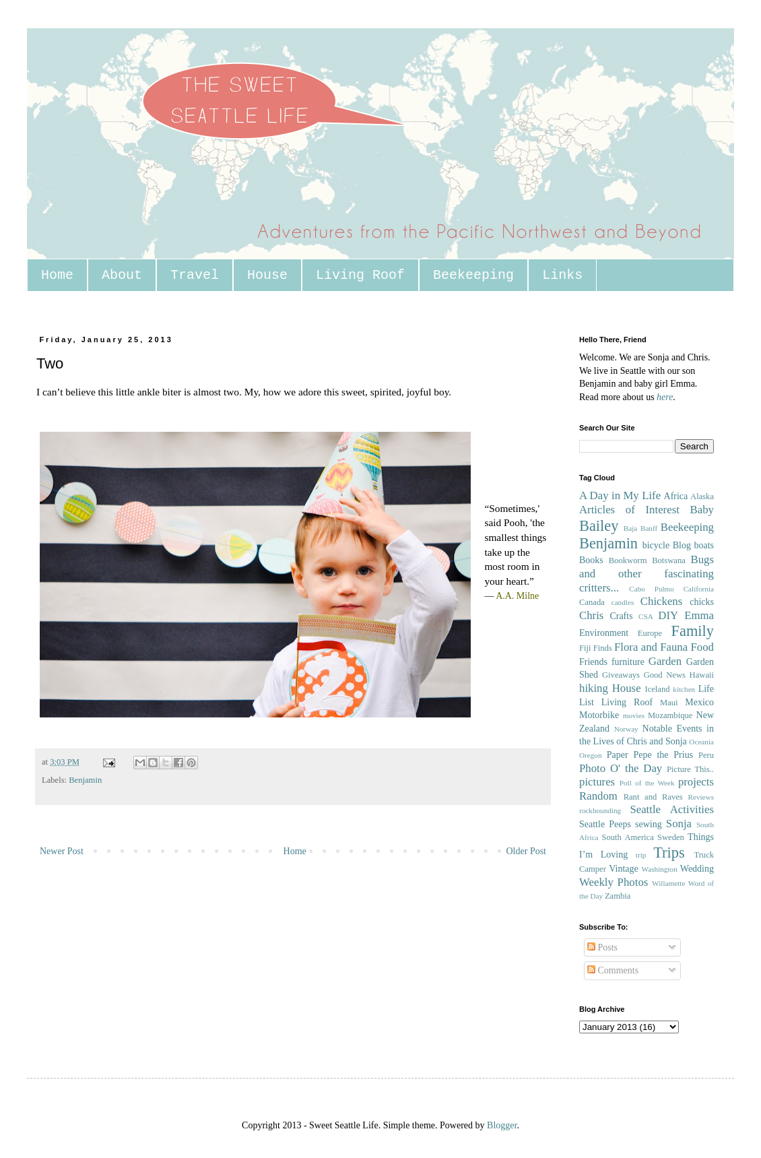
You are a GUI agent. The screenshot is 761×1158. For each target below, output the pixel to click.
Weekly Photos (613, 882)
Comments (612, 970)
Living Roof (360, 275)
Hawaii (702, 675)
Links (562, 275)
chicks (702, 602)
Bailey (598, 525)
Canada (592, 602)
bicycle (655, 545)
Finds (602, 648)
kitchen (684, 689)
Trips (668, 852)
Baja (631, 528)
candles (622, 602)
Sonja (679, 823)
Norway (626, 729)
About (122, 275)
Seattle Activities (672, 809)
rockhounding (600, 810)
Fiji (585, 648)
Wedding (697, 869)
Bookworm (628, 560)
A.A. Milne (517, 596)
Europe (650, 633)
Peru (706, 755)
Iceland (656, 689)
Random (598, 796)
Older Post (526, 851)
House (267, 275)
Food (702, 647)
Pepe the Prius (663, 755)
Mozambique (670, 715)
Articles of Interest (629, 509)
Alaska (702, 496)
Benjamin (85, 780)
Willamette (668, 883)
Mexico (699, 702)
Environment (603, 633)
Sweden (670, 837)
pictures (597, 781)
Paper (617, 755)
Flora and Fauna (651, 647)
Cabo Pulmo (651, 589)
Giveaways (621, 675)
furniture (627, 662)
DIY (668, 615)
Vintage (623, 869)
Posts (602, 947)
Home (57, 275)
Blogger (502, 1125)
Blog (682, 545)
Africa (676, 496)
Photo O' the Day (620, 768)
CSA (645, 616)
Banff (648, 528)
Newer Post (62, 851)
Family (692, 630)
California (699, 589)
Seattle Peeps (605, 824)
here (665, 397)
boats (704, 545)
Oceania (701, 742)
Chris (591, 615)
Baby (702, 509)
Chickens (661, 601)
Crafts (620, 616)
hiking (593, 688)
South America (627, 837)
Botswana (669, 560)
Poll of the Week (647, 783)
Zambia (617, 896)
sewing (648, 824)
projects (696, 781)
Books (591, 560)
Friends (593, 662)
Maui (669, 702)
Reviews (701, 797)
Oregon (590, 755)
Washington (659, 869)
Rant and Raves (653, 797)
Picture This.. (690, 769)
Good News (665, 675)
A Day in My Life (620, 495)
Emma (699, 615)
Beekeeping (473, 275)
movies (633, 715)
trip (641, 855)
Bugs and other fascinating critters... (646, 573)
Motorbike (599, 715)
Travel (194, 275)
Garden (665, 661)
